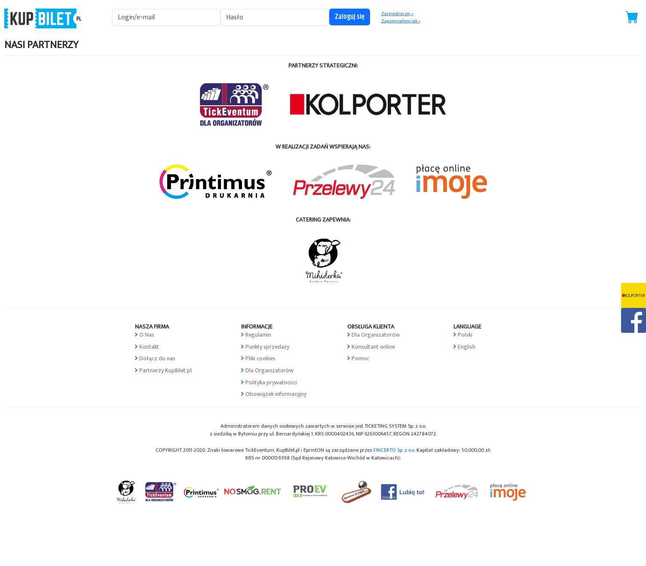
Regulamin (258, 335)
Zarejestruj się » (397, 14)
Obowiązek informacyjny (275, 394)
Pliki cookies (260, 358)
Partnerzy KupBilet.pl (165, 370)
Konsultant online (373, 347)
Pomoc (360, 358)
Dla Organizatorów (269, 370)
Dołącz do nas (157, 358)
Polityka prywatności (271, 382)
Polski (465, 335)
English (466, 347)
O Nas (146, 335)
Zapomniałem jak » (400, 21)
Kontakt (149, 347)
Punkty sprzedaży (267, 347)
